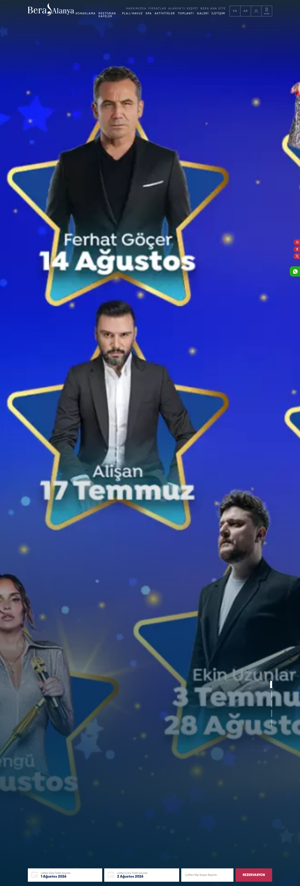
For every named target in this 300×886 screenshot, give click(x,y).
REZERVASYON (254, 875)
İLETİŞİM (218, 13)
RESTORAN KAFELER (107, 15)
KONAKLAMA (86, 13)
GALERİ (203, 13)
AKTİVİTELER (165, 13)
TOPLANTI (186, 13)
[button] (271, 684)
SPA (149, 13)
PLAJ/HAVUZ (132, 13)
